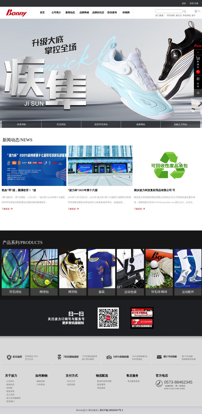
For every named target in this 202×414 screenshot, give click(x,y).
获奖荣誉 (10, 391)
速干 (194, 15)
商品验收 (101, 388)
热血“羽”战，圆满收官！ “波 (19, 190)
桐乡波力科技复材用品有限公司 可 (154, 190)
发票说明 (71, 384)
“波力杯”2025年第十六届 (82, 190)
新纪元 (179, 15)
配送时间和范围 (104, 381)
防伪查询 (112, 12)
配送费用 (101, 384)
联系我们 (10, 401)
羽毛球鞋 (171, 15)
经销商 (126, 12)
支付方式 (71, 381)
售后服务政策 (134, 381)
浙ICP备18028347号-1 (111, 410)
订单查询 (41, 384)
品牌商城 (84, 12)
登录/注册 (194, 3)
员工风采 (10, 394)
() (199, 11)
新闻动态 (70, 12)
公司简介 (56, 12)
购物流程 (41, 381)
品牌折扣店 (98, 12)
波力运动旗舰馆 (13, 398)
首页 (42, 12)
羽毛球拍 (187, 15)
